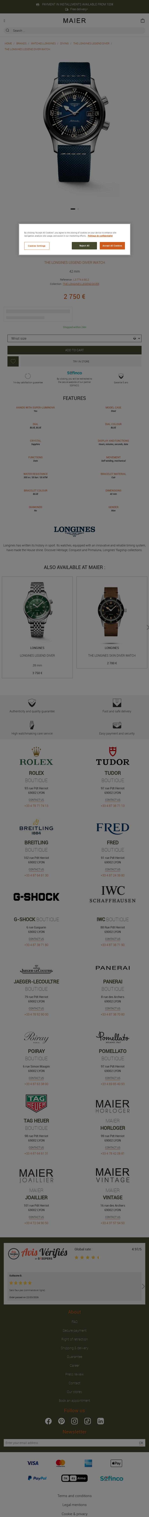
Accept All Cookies (112, 245)
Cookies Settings (37, 245)
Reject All (84, 245)
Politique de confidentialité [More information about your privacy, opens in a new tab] (100, 235)
